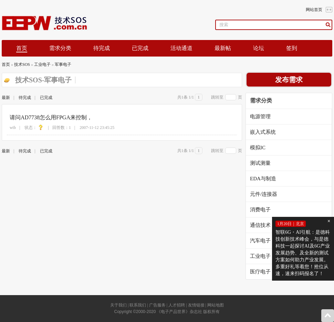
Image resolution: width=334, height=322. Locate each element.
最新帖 (223, 48)
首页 (6, 64)
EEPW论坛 (50, 23)
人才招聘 (176, 305)
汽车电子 (260, 240)
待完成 (101, 48)
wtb (13, 127)
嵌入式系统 (263, 132)
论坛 (258, 48)
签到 (291, 48)
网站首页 (314, 9)
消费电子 (260, 209)
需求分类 (60, 48)
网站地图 (215, 305)
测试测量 (260, 163)
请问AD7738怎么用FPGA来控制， (51, 117)
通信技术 (260, 225)
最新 (6, 97)
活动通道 (181, 48)
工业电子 (42, 64)
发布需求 (289, 79)
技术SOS (22, 64)
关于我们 (118, 305)
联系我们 (137, 305)
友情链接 (196, 305)
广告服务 (157, 305)
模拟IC (257, 147)
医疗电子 (260, 271)
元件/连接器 (263, 194)
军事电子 (63, 64)
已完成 (140, 48)
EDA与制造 (263, 178)
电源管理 (260, 116)
